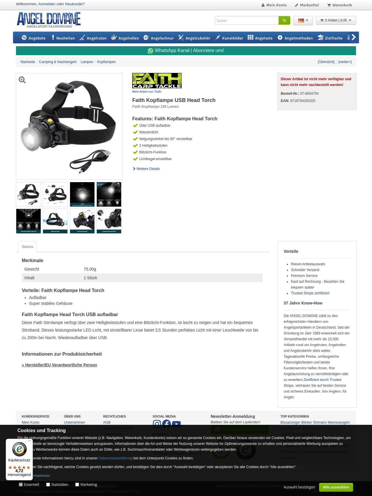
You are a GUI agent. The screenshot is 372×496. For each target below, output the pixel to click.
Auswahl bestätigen (299, 487)
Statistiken (59, 484)
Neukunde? (75, 4)
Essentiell (31, 484)
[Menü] (29, 442)
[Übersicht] (326, 62)
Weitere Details (146, 169)
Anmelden (47, 4)
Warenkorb (339, 5)
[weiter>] (345, 62)
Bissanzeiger (290, 422)
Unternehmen (74, 422)
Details (27, 247)
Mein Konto (274, 5)
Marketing (89, 484)
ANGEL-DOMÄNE (51, 20)
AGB (106, 422)
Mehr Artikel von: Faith (146, 91)
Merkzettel (306, 5)
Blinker (306, 422)
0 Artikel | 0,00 (336, 20)
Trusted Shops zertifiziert (310, 293)
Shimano (320, 422)
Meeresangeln (339, 422)
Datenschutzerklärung (116, 458)
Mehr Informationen (33, 476)
